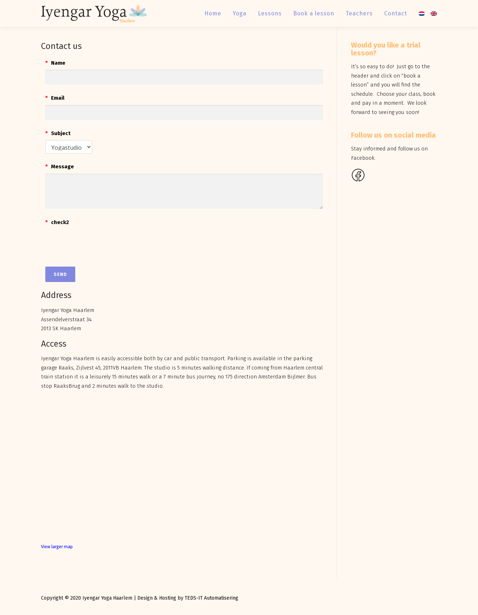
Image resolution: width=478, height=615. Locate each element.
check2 (57, 222)
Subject (58, 133)
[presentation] (99, 243)
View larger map (57, 546)
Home (212, 13)
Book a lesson (313, 13)
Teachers (359, 13)
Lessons (270, 13)
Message (59, 166)
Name (55, 63)
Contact (395, 13)
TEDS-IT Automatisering (211, 598)
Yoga (239, 13)
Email (55, 98)
